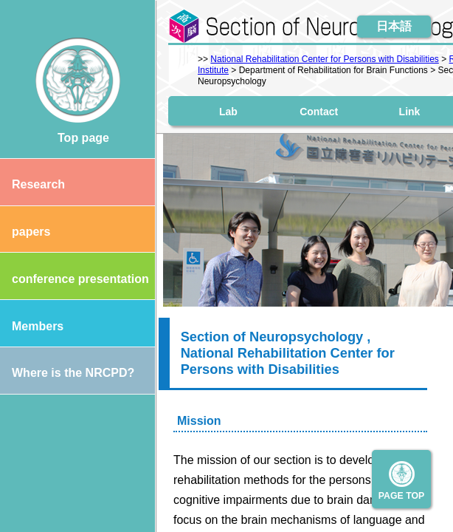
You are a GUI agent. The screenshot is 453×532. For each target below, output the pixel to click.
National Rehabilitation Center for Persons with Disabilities (324, 59)
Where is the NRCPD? (67, 372)
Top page (77, 138)
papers (25, 231)
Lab (228, 111)
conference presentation (74, 279)
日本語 (394, 26)
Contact (319, 111)
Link (410, 111)
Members (31, 326)
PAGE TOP (401, 496)
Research (32, 184)
